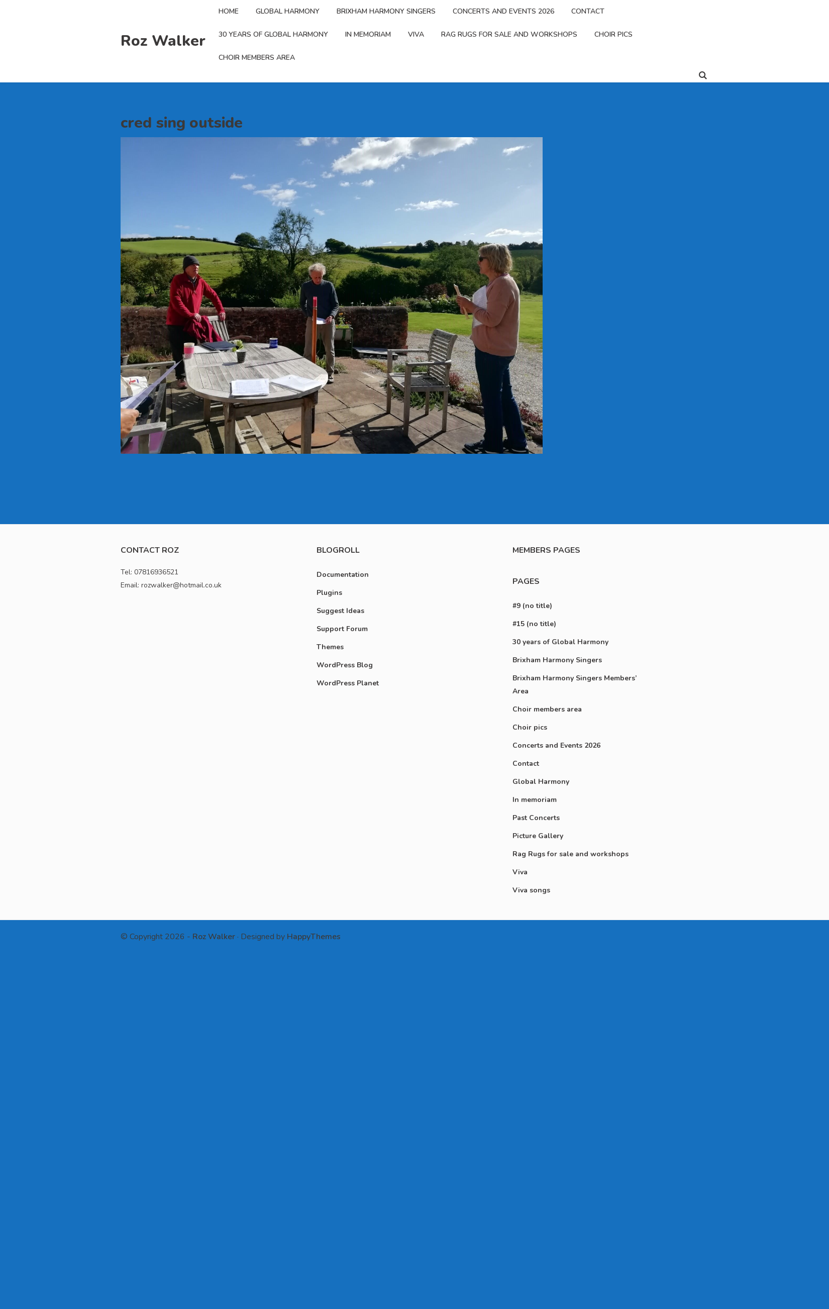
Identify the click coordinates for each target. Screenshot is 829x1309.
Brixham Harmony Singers (386, 11)
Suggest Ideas (340, 611)
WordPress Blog (345, 665)
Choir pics (613, 34)
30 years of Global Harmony (273, 34)
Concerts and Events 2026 (503, 11)
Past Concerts (536, 818)
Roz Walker (163, 41)
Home (229, 11)
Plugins (329, 592)
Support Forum (342, 629)
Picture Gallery (537, 836)
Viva (416, 34)
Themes (330, 647)
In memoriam (368, 34)
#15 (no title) (534, 624)
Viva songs (531, 890)
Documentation (343, 574)
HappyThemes (314, 936)
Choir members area (257, 57)
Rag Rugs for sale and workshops (509, 34)
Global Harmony (288, 11)
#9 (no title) (532, 606)
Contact (587, 11)
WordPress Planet (348, 683)
